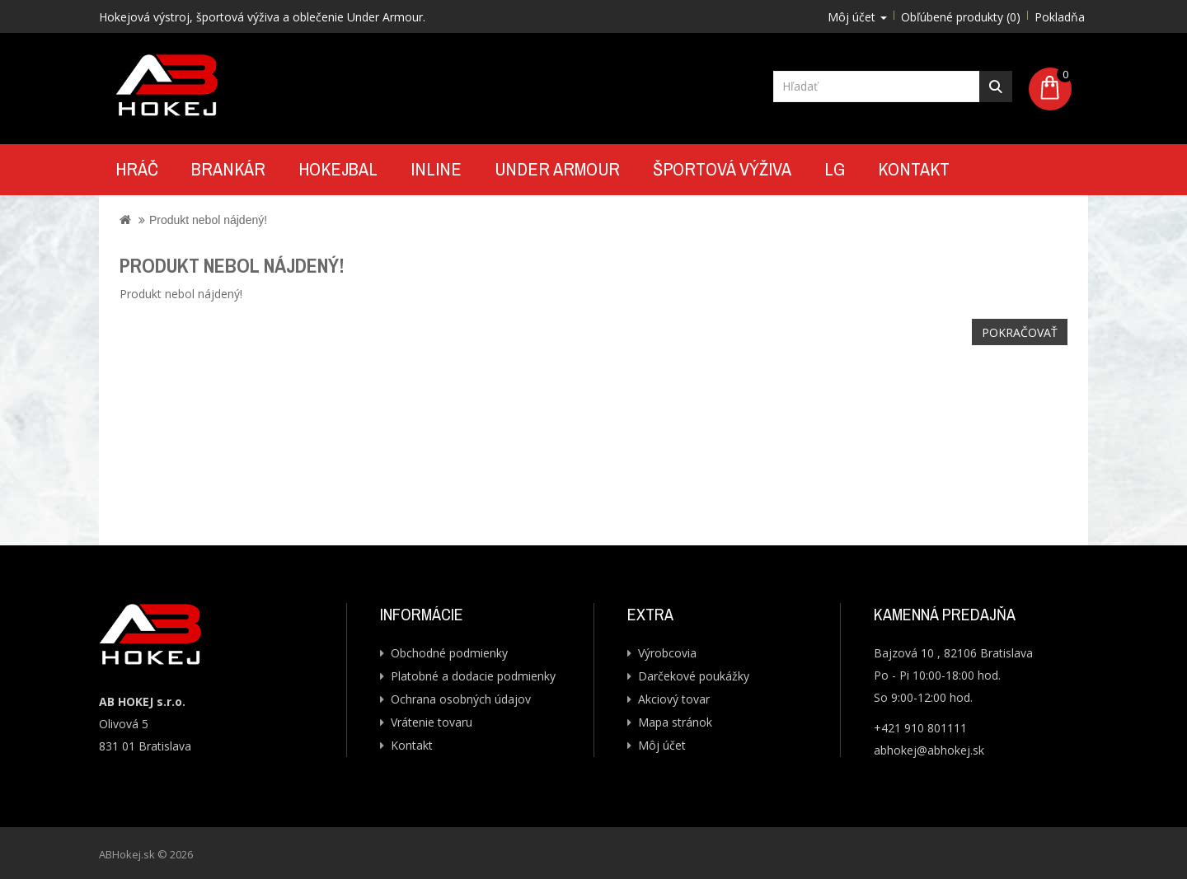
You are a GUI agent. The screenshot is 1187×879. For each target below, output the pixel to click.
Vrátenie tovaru (431, 722)
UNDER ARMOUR (557, 169)
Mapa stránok (675, 722)
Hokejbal (338, 169)
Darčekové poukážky (693, 676)
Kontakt (914, 169)
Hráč (136, 169)
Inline (436, 169)
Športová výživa (722, 169)
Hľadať (995, 86)
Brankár (228, 169)
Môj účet (662, 745)
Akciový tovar (674, 699)
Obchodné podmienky (449, 653)
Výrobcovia (667, 653)
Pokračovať (1020, 332)
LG (834, 169)
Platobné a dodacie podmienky (473, 676)
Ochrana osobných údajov (461, 699)
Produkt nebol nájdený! (208, 220)
